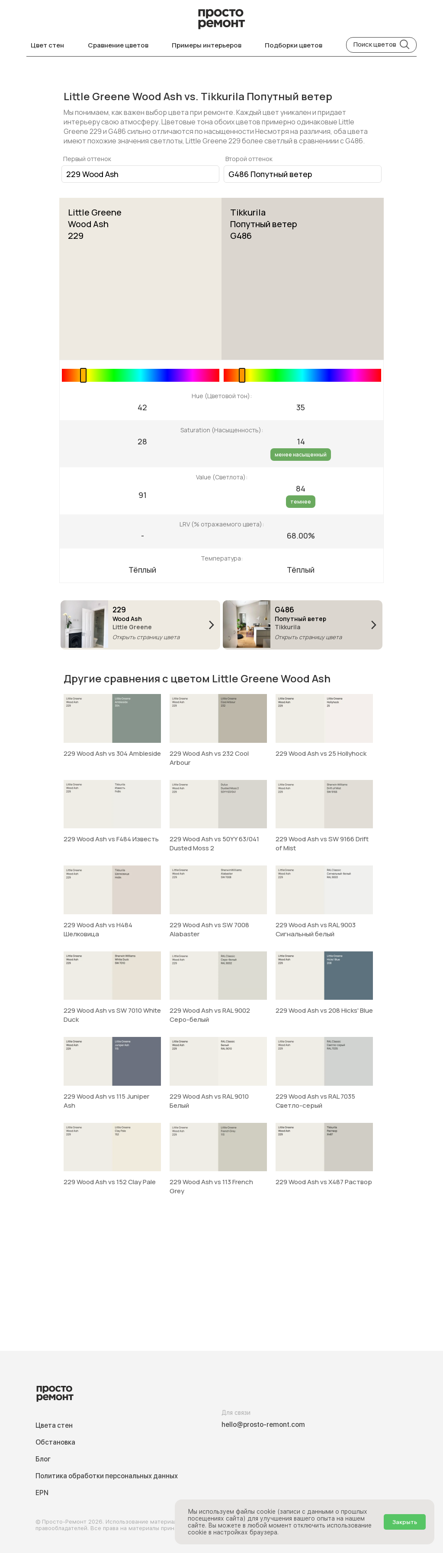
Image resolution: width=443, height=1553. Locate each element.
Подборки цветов (293, 45)
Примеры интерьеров (206, 45)
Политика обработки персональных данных (106, 1476)
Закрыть (404, 1521)
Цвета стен (54, 1425)
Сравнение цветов (118, 45)
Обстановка (55, 1442)
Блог (43, 1459)
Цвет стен (47, 45)
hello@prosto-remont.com (263, 1424)
